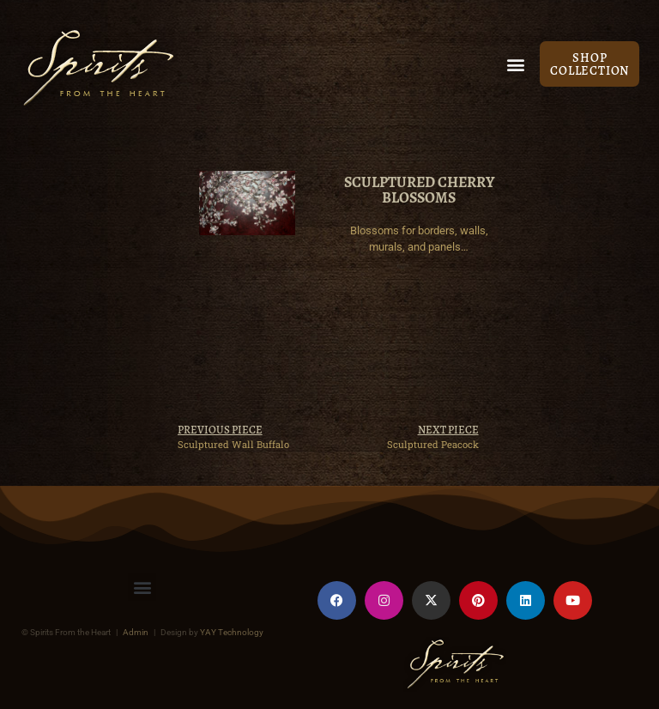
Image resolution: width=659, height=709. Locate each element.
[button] (515, 64)
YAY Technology (231, 632)
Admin (135, 632)
